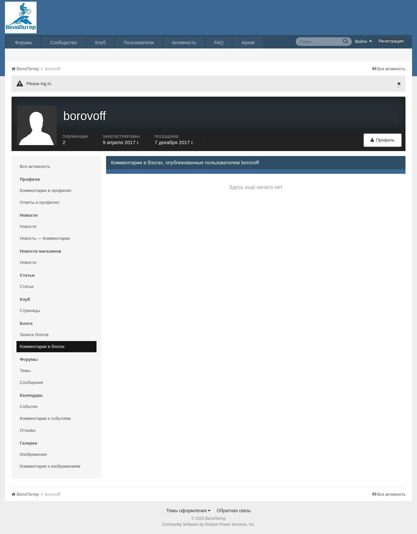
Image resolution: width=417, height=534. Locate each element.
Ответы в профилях (39, 202)
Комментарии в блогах (42, 346)
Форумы (23, 42)
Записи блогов (34, 334)
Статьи (27, 286)
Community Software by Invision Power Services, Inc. (208, 524)
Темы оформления (188, 510)
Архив (247, 42)
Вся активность (35, 166)
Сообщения (31, 382)
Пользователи (138, 42)
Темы (25, 370)
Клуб (100, 42)
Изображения (33, 454)
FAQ (218, 42)
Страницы (30, 310)
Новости (28, 226)
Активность (184, 42)
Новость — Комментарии (45, 238)
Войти (363, 41)
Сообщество (63, 42)
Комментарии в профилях (45, 190)
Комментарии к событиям (45, 418)
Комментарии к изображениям (50, 466)
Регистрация (390, 41)
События (29, 406)
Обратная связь (234, 510)
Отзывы (28, 430)
